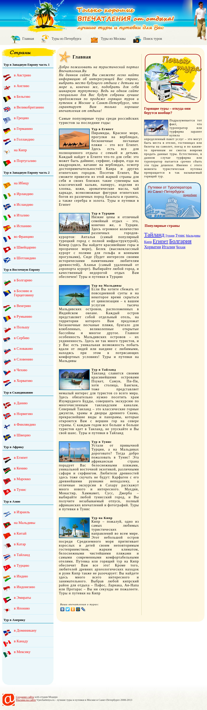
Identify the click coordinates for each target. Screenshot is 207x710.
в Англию (21, 86)
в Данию (21, 403)
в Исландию (23, 204)
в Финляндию (25, 424)
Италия (168, 247)
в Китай (20, 533)
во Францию (24, 237)
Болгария (180, 241)
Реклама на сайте (26, 699)
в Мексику (22, 652)
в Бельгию (22, 97)
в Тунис (20, 490)
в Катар (20, 544)
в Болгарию (23, 280)
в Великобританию (29, 107)
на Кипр (20, 150)
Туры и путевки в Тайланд (101, 433)
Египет (160, 241)
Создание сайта (25, 696)
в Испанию (22, 226)
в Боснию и (28, 293)
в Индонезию (24, 587)
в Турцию (21, 565)
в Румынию (23, 316)
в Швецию (22, 435)
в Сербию (21, 338)
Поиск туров (152, 39)
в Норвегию (23, 414)
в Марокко (22, 479)
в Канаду (21, 641)
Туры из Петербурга (66, 39)
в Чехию (20, 370)
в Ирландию (23, 194)
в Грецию (21, 118)
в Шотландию (25, 258)
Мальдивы (193, 235)
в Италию (21, 215)
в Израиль (22, 512)
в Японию (22, 608)
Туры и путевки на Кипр (80, 593)
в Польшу (21, 327)
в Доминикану (25, 630)
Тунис (180, 235)
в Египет (21, 457)
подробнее (190, 195)
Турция (169, 235)
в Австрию (22, 75)
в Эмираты (22, 598)
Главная (28, 39)
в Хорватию (23, 381)
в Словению (23, 359)
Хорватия (152, 247)
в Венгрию (22, 306)
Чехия (180, 247)
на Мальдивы (24, 523)
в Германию (23, 129)
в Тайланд (22, 555)
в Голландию (24, 139)
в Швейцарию (25, 247)
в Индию (21, 576)
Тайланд (154, 235)
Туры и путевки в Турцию (101, 277)
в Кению (20, 468)
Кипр (148, 242)
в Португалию (25, 161)
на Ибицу (21, 183)
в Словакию (23, 349)
